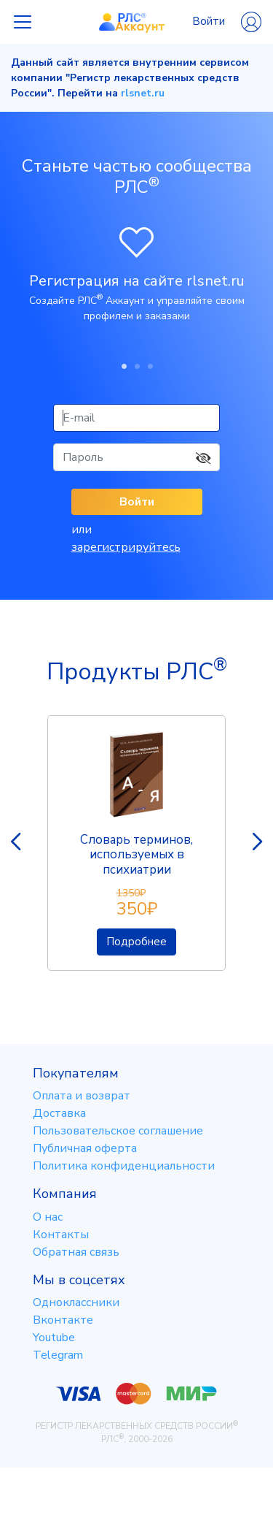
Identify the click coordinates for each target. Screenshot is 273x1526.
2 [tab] (137, 366)
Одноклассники (76, 1302)
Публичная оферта (85, 1148)
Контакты (61, 1234)
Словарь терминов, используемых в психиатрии (136, 855)
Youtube (54, 1337)
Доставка (59, 1113)
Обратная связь (76, 1252)
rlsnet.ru (143, 93)
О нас (48, 1217)
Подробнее (136, 941)
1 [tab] (123, 366)
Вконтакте (63, 1320)
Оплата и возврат (81, 1096)
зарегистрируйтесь (126, 547)
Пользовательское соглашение (118, 1131)
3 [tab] (150, 366)
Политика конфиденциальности (124, 1166)
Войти (226, 22)
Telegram (58, 1355)
